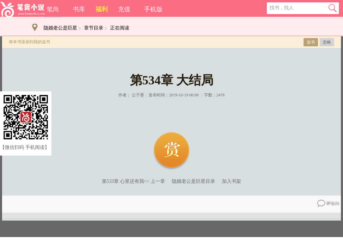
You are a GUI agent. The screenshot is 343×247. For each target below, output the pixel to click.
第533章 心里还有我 (123, 181)
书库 (79, 9)
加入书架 (231, 181)
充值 (124, 9)
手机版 (153, 9)
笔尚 (53, 9)
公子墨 (138, 95)
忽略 (327, 42)
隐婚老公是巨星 (60, 28)
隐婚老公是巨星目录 (193, 181)
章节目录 (93, 28)
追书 (311, 42)
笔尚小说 (22, 9)
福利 (101, 9)
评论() (328, 203)
